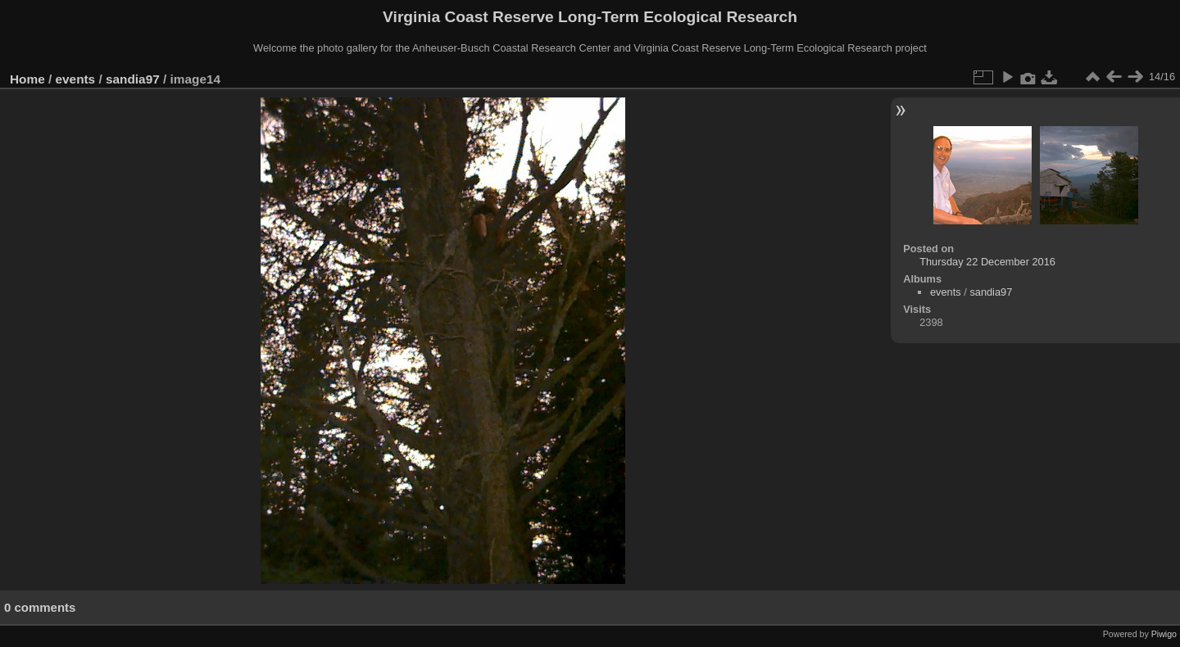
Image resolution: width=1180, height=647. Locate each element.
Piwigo (1164, 634)
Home (27, 79)
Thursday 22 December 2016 (987, 262)
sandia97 (133, 79)
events (76, 79)
